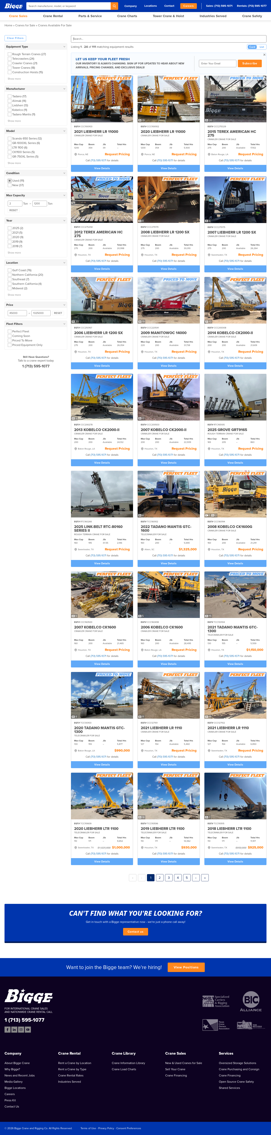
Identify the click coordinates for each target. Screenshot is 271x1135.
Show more (14, 78)
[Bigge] (14, 6)
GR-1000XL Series (26, 143)
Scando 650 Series (27, 138)
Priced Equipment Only (27, 345)
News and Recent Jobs (20, 1075)
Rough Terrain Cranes (29, 54)
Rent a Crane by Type (72, 1069)
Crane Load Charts (124, 1069)
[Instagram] (21, 1030)
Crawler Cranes (24, 63)
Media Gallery (14, 1082)
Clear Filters (15, 38)
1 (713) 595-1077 (35, 366)
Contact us (136, 932)
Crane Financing (176, 1075)
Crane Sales (18, 16)
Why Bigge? (12, 1069)
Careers (188, 6)
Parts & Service (90, 16)
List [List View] (262, 47)
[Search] (114, 6)
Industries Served (213, 16)
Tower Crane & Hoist (168, 16)
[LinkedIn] (14, 1030)
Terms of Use (88, 1128)
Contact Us (12, 1106)
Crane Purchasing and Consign (239, 1069)
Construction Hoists (27, 72)
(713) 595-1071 (223, 6)
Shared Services (229, 1088)
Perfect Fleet (20, 331)
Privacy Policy (106, 1128)
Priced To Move (22, 340)
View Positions (186, 967)
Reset (13, 210)
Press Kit (10, 1100)
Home (8, 25)
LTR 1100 (19, 147)
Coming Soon (21, 336)
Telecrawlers (23, 59)
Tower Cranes (23, 68)
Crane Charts (127, 16)
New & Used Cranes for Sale (183, 1063)
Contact (169, 6)
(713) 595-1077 (257, 6)
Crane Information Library (128, 1063)
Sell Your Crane (175, 1069)
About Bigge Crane (17, 1063)
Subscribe (249, 63)
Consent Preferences (128, 1128)
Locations (150, 6)
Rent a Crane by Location (74, 1063)
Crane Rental (53, 16)
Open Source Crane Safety (236, 1082)
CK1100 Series (23, 152)
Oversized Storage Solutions (237, 1063)
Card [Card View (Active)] (252, 47)
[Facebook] (8, 1030)
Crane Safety (252, 16)
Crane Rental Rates (70, 1075)
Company (130, 6)
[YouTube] (28, 1030)
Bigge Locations (15, 1088)
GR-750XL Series (25, 156)
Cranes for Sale (25, 25)
